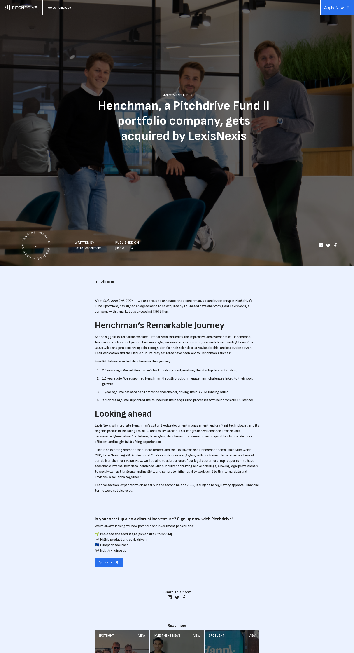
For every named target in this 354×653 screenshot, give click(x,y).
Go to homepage (59, 7)
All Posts (107, 282)
